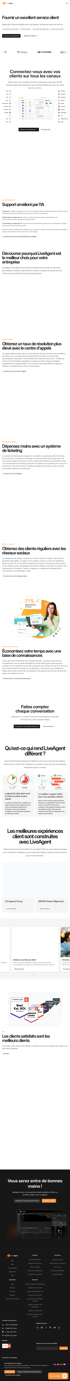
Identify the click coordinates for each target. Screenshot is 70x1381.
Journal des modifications (34, 1270)
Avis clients (57, 1267)
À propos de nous (57, 1259)
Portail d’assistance (35, 1259)
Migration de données (35, 1263)
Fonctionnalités (12, 1268)
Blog (12, 1284)
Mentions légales (58, 1274)
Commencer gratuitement (11, 36)
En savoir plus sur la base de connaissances (17, 678)
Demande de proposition (35, 1274)
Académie (12, 1291)
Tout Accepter (9, 1371)
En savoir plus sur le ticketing (12, 473)
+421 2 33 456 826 (11, 1325)
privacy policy (26, 1367)
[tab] (33, 974)
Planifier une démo (31, 36)
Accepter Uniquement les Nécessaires (29, 1371)
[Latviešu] (55, 1364)
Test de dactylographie (12, 1298)
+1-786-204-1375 (10, 1332)
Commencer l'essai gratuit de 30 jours (27, 726)
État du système (35, 1267)
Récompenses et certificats (58, 1263)
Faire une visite (49, 726)
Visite (12, 1275)
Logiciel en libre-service (35, 1295)
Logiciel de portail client (35, 1310)
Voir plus (6, 1053)
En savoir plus (45, 129)
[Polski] (64, 1364)
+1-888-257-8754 (11, 1328)
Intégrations (12, 1271)
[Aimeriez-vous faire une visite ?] (35, 949)
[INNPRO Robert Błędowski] (51, 887)
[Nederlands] (58, 1364)
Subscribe (64, 1348)
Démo (12, 1260)
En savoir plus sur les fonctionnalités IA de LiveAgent (19, 236)
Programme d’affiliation (57, 1270)
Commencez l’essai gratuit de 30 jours (27, 1200)
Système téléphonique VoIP (35, 1291)
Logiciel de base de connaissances (35, 1284)
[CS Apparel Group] (18, 887)
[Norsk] (61, 1364)
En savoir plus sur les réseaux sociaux (15, 576)
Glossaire (12, 1287)
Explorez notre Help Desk (29, 129)
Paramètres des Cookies (12, 1375)
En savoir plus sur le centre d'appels (14, 371)
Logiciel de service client (35, 1287)
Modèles (12, 1295)
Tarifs (12, 1264)
